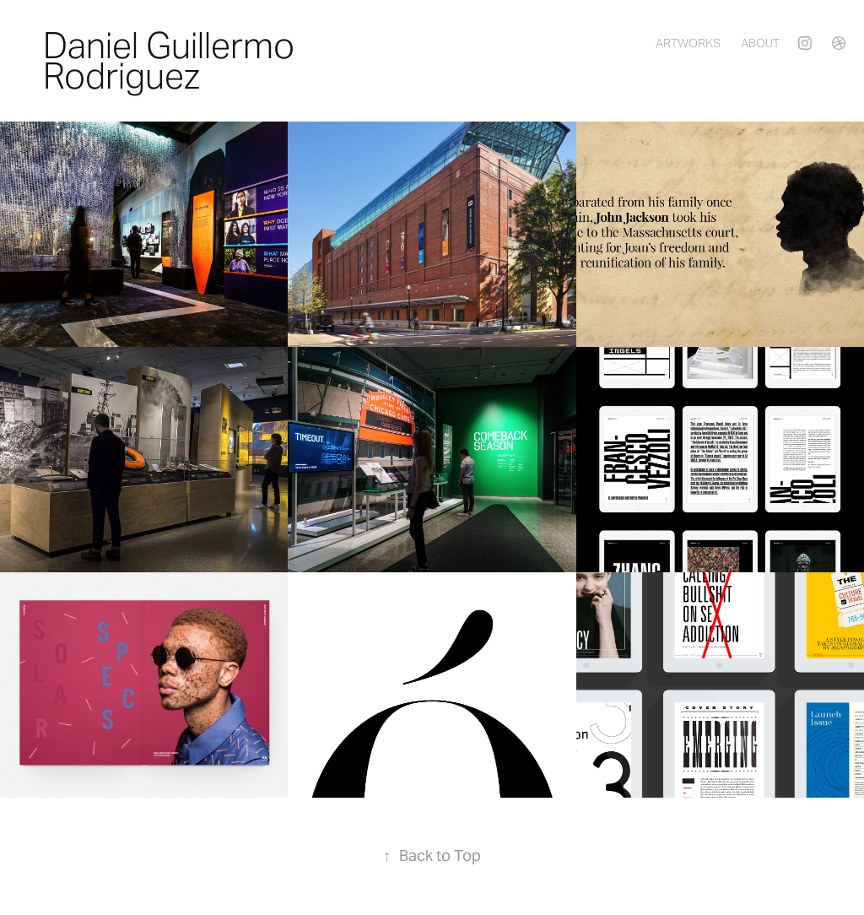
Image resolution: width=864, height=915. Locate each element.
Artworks (688, 43)
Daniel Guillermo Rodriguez (172, 61)
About (760, 43)
